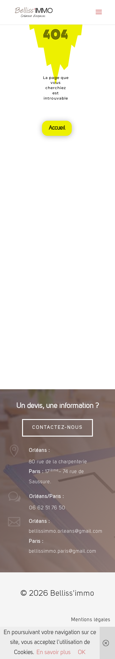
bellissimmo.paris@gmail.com (62, 551)
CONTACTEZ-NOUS (57, 428)
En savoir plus (53, 653)
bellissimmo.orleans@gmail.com (65, 531)
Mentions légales (90, 620)
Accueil (57, 128)
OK (82, 653)
